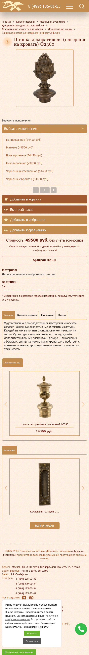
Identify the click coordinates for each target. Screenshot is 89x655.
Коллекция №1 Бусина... (44, 511)
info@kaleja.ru (19, 574)
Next (83, 404)
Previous (6, 404)
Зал (4, 286)
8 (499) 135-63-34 (26, 588)
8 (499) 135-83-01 (26, 593)
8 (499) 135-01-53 (44, 6)
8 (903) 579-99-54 (26, 583)
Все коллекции (44, 525)
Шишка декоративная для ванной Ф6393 (44, 424)
